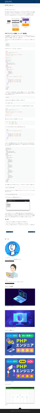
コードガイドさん (7, 257)
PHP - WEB (6, 9)
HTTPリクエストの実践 (10, 231)
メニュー (34, 1)
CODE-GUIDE (8, 1)
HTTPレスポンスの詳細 (32, 231)
